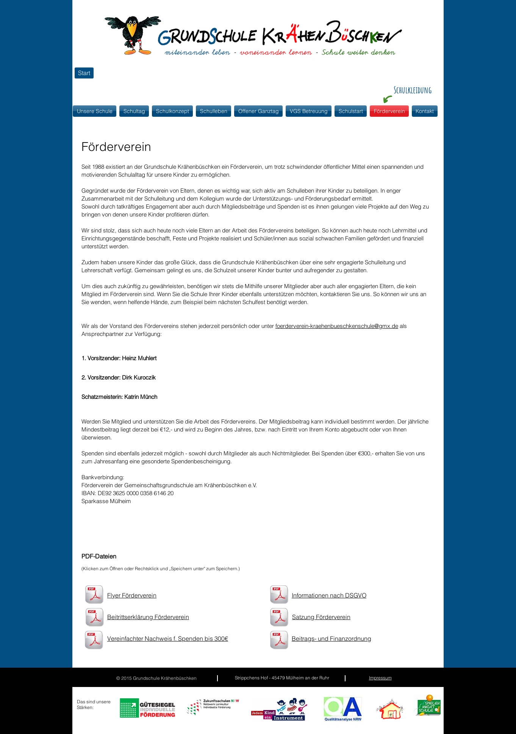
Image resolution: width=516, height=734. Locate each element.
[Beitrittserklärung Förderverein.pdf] (94, 618)
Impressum (380, 678)
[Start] (84, 72)
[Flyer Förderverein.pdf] (94, 595)
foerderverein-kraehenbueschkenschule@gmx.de (336, 325)
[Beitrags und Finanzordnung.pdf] (279, 640)
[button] (172, 111)
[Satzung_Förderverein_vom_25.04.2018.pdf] (279, 618)
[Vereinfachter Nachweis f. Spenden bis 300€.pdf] (94, 640)
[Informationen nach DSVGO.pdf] (279, 595)
